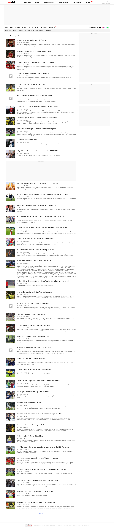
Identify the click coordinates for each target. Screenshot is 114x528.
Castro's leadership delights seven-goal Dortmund (34, 370)
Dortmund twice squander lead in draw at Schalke (34, 261)
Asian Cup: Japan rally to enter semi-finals (31, 358)
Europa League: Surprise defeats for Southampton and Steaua (38, 381)
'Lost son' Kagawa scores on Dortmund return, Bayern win (37, 118)
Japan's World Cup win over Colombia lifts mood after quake (38, 480)
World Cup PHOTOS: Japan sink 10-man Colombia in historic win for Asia (42, 194)
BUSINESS (17, 27)
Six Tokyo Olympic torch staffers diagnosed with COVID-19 (37, 183)
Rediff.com (38, 525)
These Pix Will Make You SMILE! (28, 140)
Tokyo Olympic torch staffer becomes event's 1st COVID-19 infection (41, 151)
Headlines (8, 30)
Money (37, 2)
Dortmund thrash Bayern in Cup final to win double (34, 292)
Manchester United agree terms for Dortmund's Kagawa (36, 129)
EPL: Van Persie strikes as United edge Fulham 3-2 (34, 325)
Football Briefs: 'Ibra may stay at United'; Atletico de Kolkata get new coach (43, 281)
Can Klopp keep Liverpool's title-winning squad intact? (35, 250)
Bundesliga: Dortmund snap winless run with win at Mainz (37, 502)
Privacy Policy (59, 525)
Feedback (69, 525)
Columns (27, 30)
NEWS (11, 27)
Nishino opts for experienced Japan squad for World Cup (36, 205)
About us (75, 525)
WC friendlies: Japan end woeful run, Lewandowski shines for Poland (41, 216)
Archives (48, 30)
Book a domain (50, 521)
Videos (66, 521)
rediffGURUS (77, 2)
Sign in (108, 1)
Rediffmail (27, 2)
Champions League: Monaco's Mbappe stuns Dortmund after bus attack (42, 227)
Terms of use (80, 525)
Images (21, 30)
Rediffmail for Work (41, 521)
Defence (15, 30)
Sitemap (65, 525)
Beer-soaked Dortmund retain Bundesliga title (33, 336)
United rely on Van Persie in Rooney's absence (33, 303)
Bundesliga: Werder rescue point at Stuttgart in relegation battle (39, 414)
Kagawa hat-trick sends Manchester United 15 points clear (37, 107)
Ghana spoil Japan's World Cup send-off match (33, 392)
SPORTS (37, 27)
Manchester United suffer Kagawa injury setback (34, 51)
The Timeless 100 (73, 521)
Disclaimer (52, 525)
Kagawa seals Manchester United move (31, 84)
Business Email (63, 2)
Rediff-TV (89, 2)
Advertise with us (45, 525)
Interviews (34, 30)
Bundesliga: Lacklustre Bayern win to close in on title (35, 491)
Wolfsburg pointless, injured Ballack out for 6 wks (34, 347)
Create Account (106, 3)
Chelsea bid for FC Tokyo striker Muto (30, 436)
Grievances (86, 525)
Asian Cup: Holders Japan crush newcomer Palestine (35, 239)
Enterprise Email (49, 2)
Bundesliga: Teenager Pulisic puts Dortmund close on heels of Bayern (41, 425)
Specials (41, 30)
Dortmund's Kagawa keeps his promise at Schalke (34, 95)
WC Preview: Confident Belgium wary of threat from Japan (37, 458)
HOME (6, 27)
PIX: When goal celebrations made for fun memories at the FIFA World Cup (43, 447)
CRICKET (30, 27)
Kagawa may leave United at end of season (32, 40)
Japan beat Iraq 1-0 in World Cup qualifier (31, 314)
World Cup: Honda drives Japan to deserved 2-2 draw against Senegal (41, 469)
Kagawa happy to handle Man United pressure (33, 73)
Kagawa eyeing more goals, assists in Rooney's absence (36, 62)
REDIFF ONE (52, 27)
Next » (41, 513)
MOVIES (24, 27)
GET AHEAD (44, 27)
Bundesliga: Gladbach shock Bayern (29, 403)
